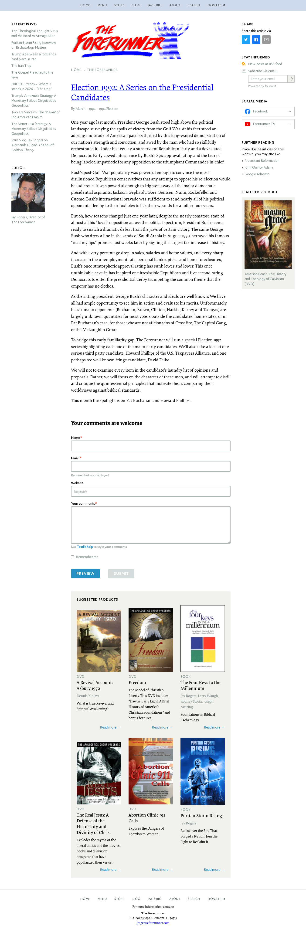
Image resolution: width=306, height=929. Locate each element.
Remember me (87, 556)
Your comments (83, 503)
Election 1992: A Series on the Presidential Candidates (142, 92)
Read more (108, 727)
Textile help (85, 546)
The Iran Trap (21, 65)
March (80, 108)
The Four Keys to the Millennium (200, 685)
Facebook (260, 111)
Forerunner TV (264, 124)
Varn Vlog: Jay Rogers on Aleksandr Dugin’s (32, 145)
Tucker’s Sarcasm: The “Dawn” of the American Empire (35, 114)
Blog (136, 5)
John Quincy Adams (259, 167)
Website (77, 483)
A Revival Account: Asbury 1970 (95, 685)
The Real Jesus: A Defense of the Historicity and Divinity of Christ (94, 823)
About (174, 5)
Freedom (137, 682)
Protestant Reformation (262, 160)
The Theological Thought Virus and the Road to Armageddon (34, 33)
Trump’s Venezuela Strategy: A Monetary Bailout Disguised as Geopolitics (33, 100)
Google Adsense (257, 174)
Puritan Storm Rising (201, 815)
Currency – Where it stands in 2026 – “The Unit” (31, 86)
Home (85, 5)
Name (75, 437)
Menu (102, 5)
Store (119, 5)
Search (194, 5)
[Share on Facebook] (256, 39)
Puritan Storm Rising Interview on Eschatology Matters (33, 45)
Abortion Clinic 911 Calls (147, 818)
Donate (214, 899)
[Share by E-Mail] (266, 39)
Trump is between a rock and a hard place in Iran (34, 56)
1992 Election (108, 108)
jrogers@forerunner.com (153, 923)
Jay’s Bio (155, 5)
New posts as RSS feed (265, 64)
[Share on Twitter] (246, 39)
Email (75, 458)
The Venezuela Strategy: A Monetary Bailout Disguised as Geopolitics (33, 129)
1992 (92, 108)
